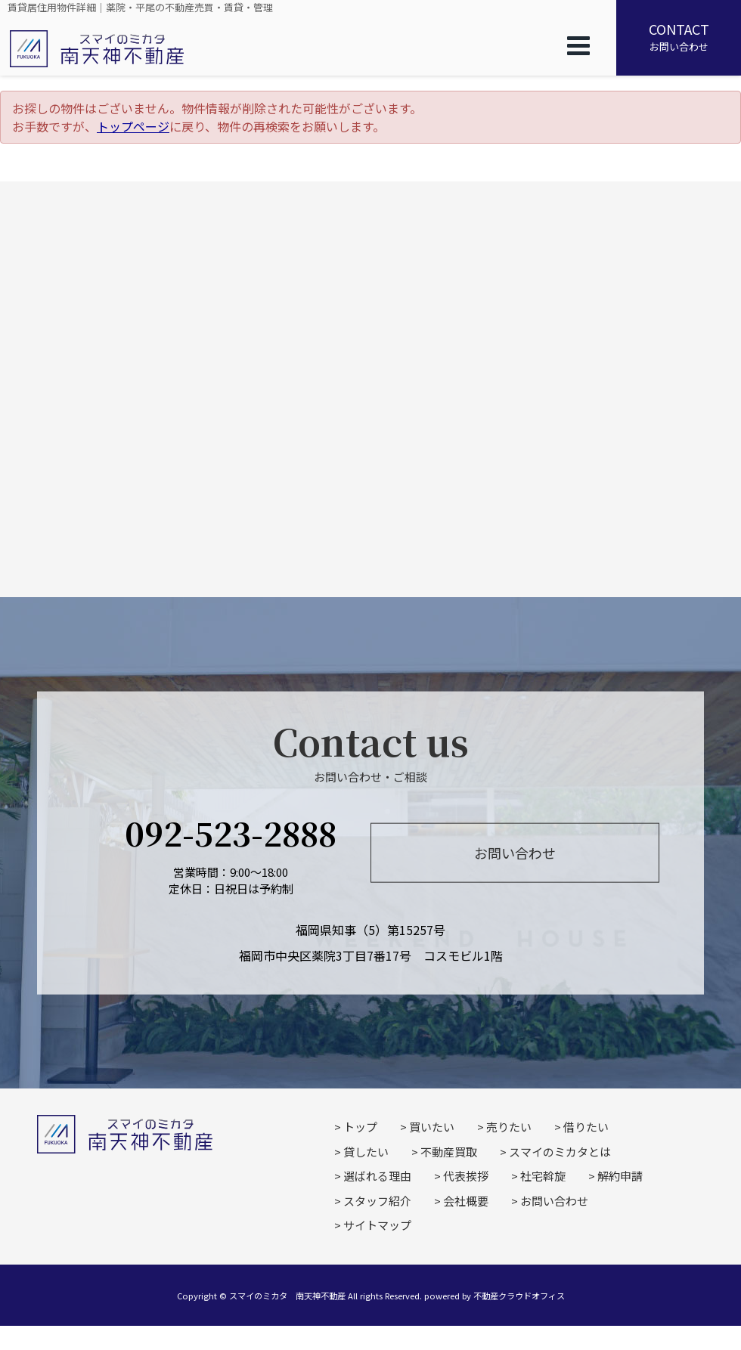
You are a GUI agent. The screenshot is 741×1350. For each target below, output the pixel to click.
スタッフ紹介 (377, 1201)
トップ (360, 1127)
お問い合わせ (678, 36)
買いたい (431, 1127)
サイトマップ (377, 1225)
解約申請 (620, 1176)
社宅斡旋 (543, 1176)
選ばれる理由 (377, 1176)
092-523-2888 (230, 832)
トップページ (133, 126)
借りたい (586, 1127)
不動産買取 (448, 1152)
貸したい (366, 1152)
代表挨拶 (465, 1176)
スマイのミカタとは (560, 1152)
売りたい (509, 1127)
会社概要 (465, 1201)
